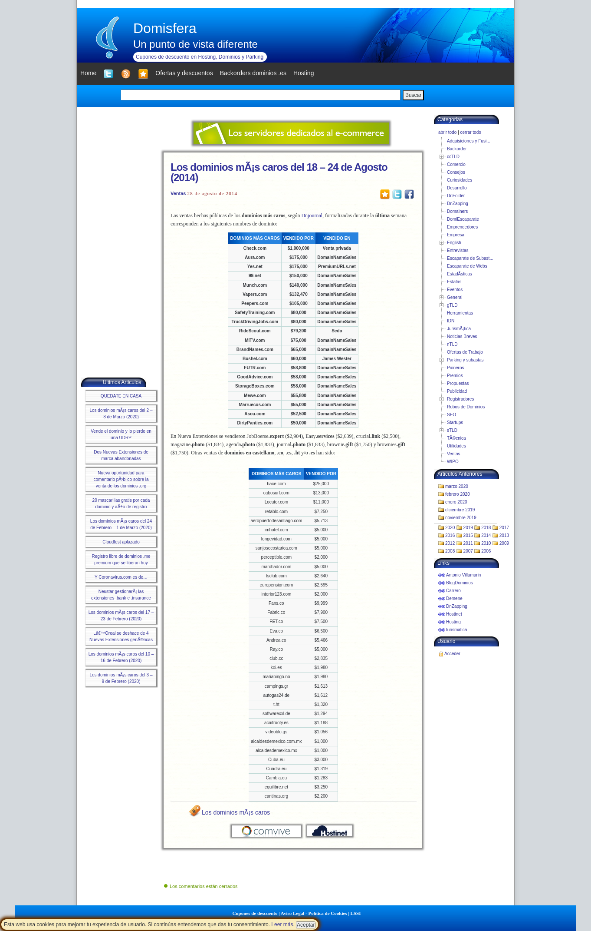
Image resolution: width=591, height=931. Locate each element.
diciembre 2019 (460, 509)
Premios (455, 375)
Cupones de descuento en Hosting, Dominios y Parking (199, 57)
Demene (454, 598)
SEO (451, 414)
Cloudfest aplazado (121, 542)
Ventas (178, 193)
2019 (468, 527)
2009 (504, 543)
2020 (450, 527)
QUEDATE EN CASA (121, 396)
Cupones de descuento (255, 913)
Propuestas (458, 383)
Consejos (456, 172)
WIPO (453, 461)
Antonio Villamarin (463, 575)
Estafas (454, 281)
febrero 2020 (457, 494)
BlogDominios (459, 582)
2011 (468, 543)
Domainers (457, 211)
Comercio (456, 164)
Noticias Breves (462, 336)
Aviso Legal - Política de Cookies (314, 913)
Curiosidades (459, 180)
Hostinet (454, 614)
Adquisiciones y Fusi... (468, 141)
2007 (468, 551)
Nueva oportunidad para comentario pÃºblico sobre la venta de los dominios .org (120, 479)
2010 (486, 543)
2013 (504, 535)
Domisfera (165, 28)
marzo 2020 (456, 486)
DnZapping (457, 203)
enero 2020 (456, 502)
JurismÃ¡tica (459, 328)
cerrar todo (470, 132)
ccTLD (453, 156)
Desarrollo (457, 188)
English (454, 242)
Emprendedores (462, 227)
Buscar (413, 95)
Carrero (453, 590)
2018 (486, 527)
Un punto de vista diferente (195, 44)
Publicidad (457, 391)
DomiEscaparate (463, 219)
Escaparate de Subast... (470, 258)
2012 (450, 543)
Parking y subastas (465, 360)
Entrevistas (457, 250)
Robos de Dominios (466, 406)
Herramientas (460, 313)
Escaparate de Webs (467, 266)
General (455, 297)
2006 (486, 551)
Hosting (453, 622)
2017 (504, 527)
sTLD (452, 430)
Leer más (282, 924)
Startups (455, 422)
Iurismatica (456, 629)
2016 (450, 535)
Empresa (455, 234)
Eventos (455, 289)
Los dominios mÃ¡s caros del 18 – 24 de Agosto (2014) (279, 172)
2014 (486, 535)
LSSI (356, 913)
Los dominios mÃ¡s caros (236, 812)
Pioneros (455, 367)
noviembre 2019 (460, 517)
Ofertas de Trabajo (465, 352)
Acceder (452, 653)
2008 (450, 551)
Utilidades (456, 446)
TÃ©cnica (456, 438)
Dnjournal (311, 215)
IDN (450, 320)
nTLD (452, 344)
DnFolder (456, 195)
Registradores (460, 399)
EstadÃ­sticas (459, 274)
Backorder (457, 148)
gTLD (452, 305)
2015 (468, 535)
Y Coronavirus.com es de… (121, 577)
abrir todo (447, 132)
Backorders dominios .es (253, 73)
